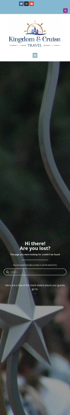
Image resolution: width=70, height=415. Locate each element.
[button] (65, 10)
